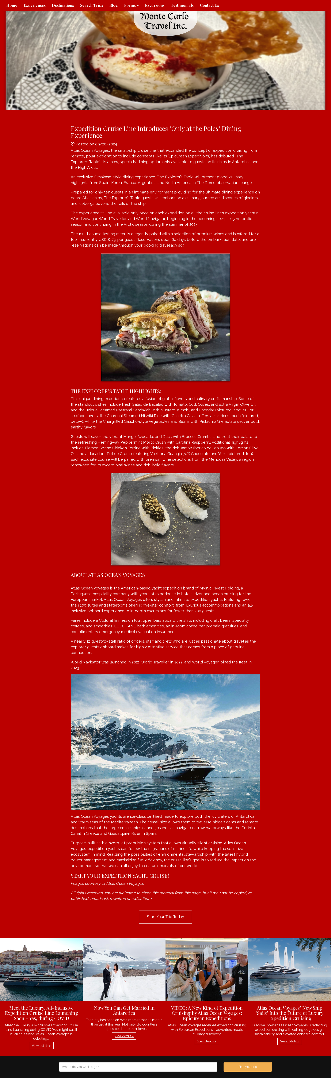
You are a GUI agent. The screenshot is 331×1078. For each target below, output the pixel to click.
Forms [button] (131, 5)
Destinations (63, 5)
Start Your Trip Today (165, 916)
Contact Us (209, 5)
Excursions (154, 5)
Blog (113, 5)
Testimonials (182, 5)
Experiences (35, 5)
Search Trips (91, 5)
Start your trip (248, 1067)
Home (11, 5)
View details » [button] (41, 1045)
